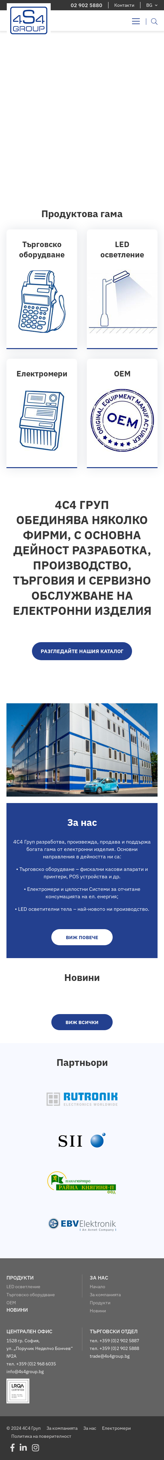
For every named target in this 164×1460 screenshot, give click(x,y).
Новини (98, 1311)
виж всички (82, 1022)
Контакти (124, 5)
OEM (11, 1303)
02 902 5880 (86, 5)
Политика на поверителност (41, 1436)
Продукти (100, 1303)
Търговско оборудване (30, 1295)
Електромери (116, 1428)
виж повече (82, 937)
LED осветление (23, 1286)
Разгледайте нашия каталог (82, 651)
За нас (89, 1428)
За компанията (105, 1295)
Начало (97, 1286)
